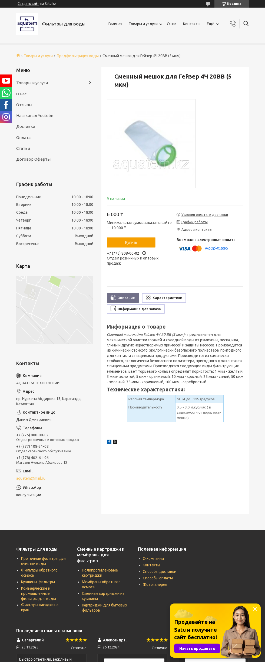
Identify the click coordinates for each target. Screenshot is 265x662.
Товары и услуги (143, 24)
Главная (115, 24)
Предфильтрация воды (78, 56)
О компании (153, 558)
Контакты (191, 24)
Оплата (23, 137)
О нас (172, 24)
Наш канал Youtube (34, 115)
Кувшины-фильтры (38, 582)
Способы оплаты (158, 578)
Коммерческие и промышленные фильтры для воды (38, 593)
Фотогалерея (155, 584)
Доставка (25, 126)
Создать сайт (28, 3)
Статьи (23, 148)
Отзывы (24, 104)
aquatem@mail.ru (30, 478)
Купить (131, 242)
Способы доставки (159, 571)
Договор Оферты (33, 159)
